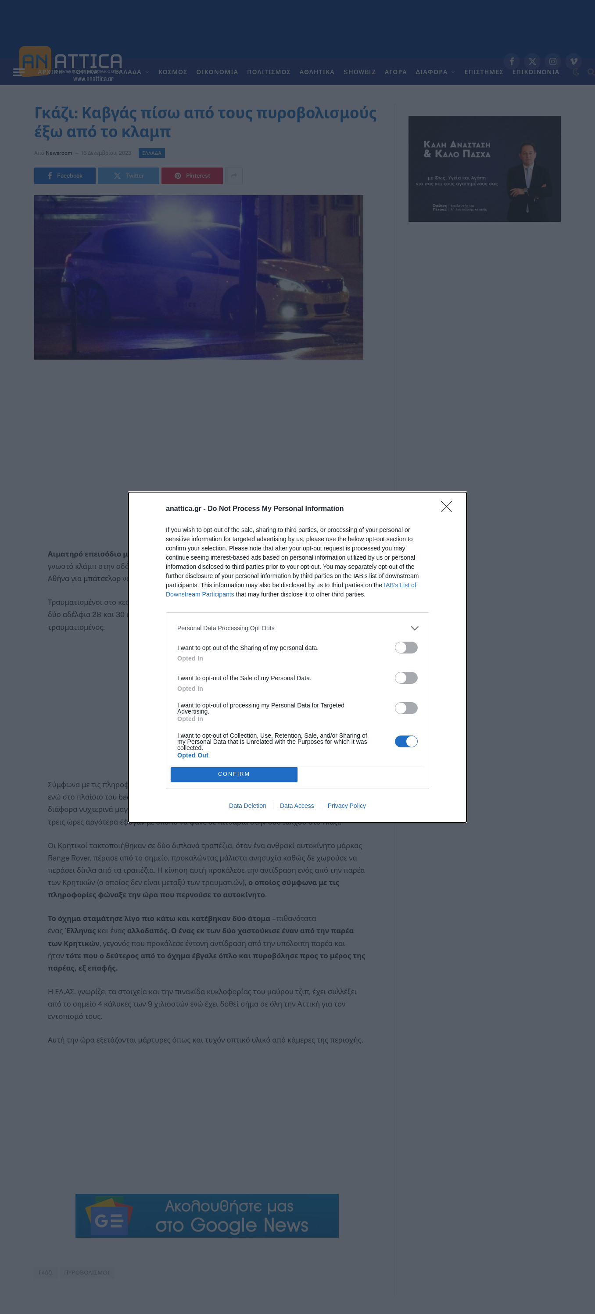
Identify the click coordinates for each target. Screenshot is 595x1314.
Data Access (297, 805)
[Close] (449, 509)
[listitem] (297, 628)
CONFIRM (234, 774)
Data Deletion (247, 805)
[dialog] (297, 657)
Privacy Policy (347, 805)
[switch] (406, 647)
